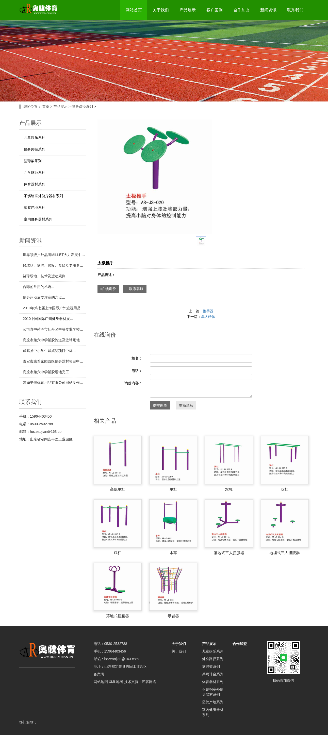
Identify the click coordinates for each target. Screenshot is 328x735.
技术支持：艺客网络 (140, 682)
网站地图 (101, 682)
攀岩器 (173, 616)
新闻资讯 (268, 10)
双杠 (229, 489)
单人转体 (208, 317)
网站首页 (134, 10)
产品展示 (187, 10)
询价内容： (133, 383)
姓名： (137, 358)
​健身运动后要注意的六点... (44, 297)
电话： (137, 371)
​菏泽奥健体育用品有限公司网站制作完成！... (54, 383)
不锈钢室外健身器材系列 (43, 196)
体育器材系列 (34, 184)
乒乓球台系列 (34, 172)
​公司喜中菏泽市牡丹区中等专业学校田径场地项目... (54, 329)
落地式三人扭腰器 (229, 553)
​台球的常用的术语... (38, 287)
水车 (173, 553)
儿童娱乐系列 (34, 137)
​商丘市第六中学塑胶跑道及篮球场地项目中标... (54, 340)
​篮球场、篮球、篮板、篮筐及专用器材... (54, 265)
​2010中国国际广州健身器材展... (48, 319)
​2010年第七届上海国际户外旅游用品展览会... (54, 308)
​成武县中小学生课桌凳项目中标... (49, 351)
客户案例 (214, 10)
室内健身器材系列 (38, 219)
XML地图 (116, 682)
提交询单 (160, 405)
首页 (45, 107)
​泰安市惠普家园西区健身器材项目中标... (54, 361)
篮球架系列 (33, 161)
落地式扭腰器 (117, 616)
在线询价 (108, 289)
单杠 (173, 489)
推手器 (208, 311)
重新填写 (186, 405)
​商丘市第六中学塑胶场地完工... (47, 372)
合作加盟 (241, 10)
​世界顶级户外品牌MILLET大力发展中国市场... (54, 255)
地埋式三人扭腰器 (284, 553)
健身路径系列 (82, 107)
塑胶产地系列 (34, 208)
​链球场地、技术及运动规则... (46, 276)
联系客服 (134, 289)
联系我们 (295, 10)
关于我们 (161, 10)
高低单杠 (117, 489)
